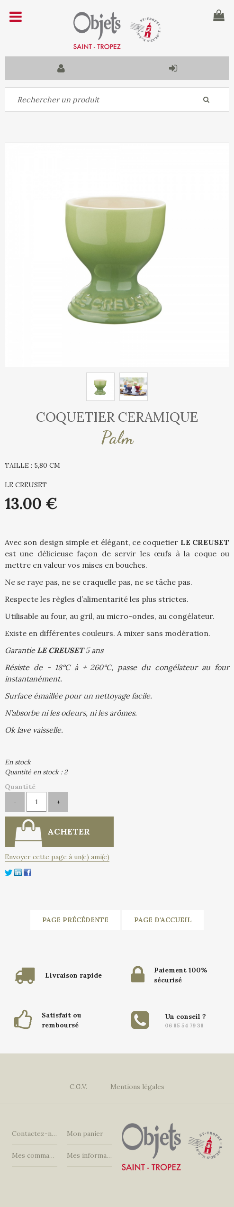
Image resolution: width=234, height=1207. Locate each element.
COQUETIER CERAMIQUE (117, 417)
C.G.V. (78, 1086)
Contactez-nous (34, 1133)
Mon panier (85, 1133)
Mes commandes (34, 1155)
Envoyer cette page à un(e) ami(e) (57, 857)
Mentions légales (137, 1086)
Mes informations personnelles (89, 1155)
